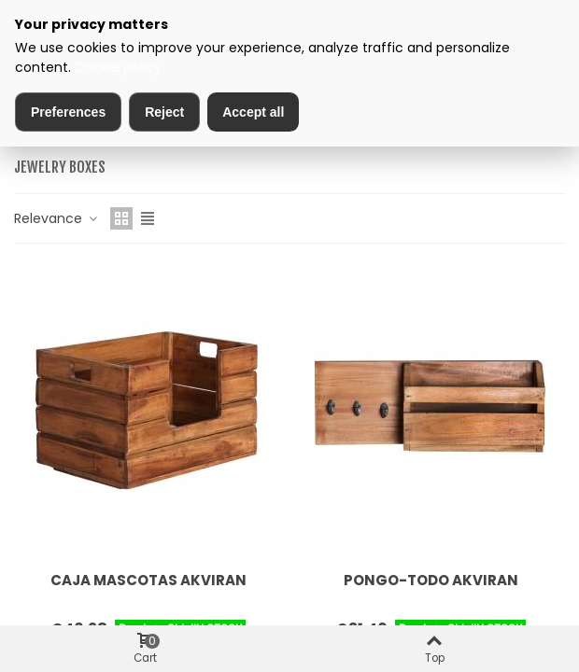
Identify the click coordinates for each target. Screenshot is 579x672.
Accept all (253, 112)
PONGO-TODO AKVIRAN (431, 580)
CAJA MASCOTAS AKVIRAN (148, 580)
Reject (164, 112)
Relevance (56, 218)
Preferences (68, 112)
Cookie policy (118, 67)
